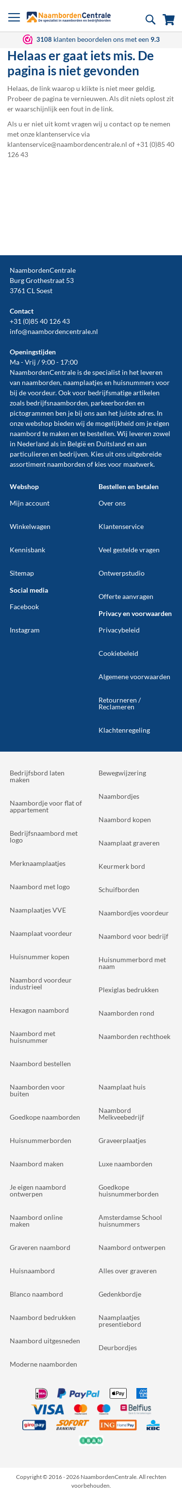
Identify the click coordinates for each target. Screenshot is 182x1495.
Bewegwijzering (122, 773)
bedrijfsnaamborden (57, 403)
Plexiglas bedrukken (129, 989)
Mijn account (30, 503)
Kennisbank (27, 549)
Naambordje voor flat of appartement (46, 806)
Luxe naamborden (125, 1164)
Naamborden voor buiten (37, 1090)
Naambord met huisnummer (32, 1036)
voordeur (41, 392)
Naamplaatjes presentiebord (120, 1320)
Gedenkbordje (120, 1294)
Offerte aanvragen (126, 596)
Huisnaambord (32, 1270)
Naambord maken (37, 1164)
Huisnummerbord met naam (132, 962)
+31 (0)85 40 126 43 (40, 321)
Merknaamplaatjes (38, 863)
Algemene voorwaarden (134, 676)
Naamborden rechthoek (134, 1036)
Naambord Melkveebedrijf (121, 1113)
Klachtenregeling (124, 730)
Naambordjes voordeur (134, 913)
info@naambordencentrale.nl (54, 331)
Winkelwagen (30, 526)
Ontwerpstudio (122, 573)
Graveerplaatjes (122, 1140)
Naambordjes (119, 796)
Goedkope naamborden (45, 1117)
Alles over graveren (128, 1270)
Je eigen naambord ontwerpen (38, 1190)
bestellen (100, 433)
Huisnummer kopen (39, 956)
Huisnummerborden (40, 1140)
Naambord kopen (125, 819)
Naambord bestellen (40, 1063)
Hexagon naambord (39, 1010)
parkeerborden (113, 403)
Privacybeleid (119, 630)
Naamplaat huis (122, 1087)
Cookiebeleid (118, 653)
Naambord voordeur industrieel (41, 983)
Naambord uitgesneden (45, 1341)
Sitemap (22, 573)
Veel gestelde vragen (129, 549)
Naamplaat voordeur (41, 933)
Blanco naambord (36, 1294)
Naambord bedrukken (43, 1317)
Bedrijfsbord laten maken (37, 776)
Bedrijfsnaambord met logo (44, 836)
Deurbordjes (118, 1347)
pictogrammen (32, 413)
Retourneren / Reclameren (120, 703)
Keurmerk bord (122, 866)
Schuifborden (119, 889)
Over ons (112, 503)
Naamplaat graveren (129, 843)
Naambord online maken (36, 1220)
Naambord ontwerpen (132, 1247)
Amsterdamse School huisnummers (130, 1220)
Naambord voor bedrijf (133, 936)
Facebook (24, 606)
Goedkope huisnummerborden (129, 1190)
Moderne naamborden (43, 1364)
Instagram (25, 630)
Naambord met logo (40, 886)
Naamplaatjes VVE (38, 910)
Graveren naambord (40, 1247)
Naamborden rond (126, 1013)
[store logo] (69, 17)
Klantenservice (121, 526)
